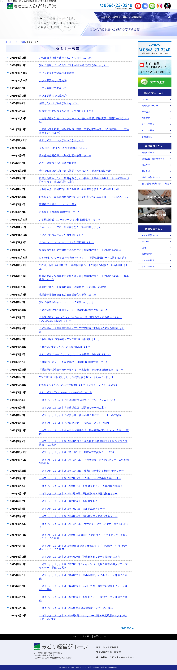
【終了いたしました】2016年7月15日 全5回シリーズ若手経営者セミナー (80, 478)
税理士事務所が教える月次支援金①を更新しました (67, 294)
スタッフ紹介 (148, 124)
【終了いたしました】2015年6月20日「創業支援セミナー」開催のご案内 (79, 556)
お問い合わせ (100, 636)
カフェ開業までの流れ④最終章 (56, 73)
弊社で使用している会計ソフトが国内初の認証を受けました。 (74, 65)
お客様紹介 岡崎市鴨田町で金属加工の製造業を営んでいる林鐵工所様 (79, 189)
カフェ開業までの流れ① (53, 95)
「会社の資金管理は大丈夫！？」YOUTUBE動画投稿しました (73, 309)
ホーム (8, 42)
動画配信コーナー (150, 105)
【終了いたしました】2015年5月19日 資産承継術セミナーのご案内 (76, 608)
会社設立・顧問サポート (153, 159)
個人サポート (148, 171)
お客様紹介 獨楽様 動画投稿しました (59, 212)
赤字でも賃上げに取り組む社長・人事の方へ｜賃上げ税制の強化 (75, 170)
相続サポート (148, 152)
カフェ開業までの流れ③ (53, 80)
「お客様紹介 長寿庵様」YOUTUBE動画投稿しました (69, 339)
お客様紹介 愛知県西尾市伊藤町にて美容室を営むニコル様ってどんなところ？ (84, 196)
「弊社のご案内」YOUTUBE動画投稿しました (65, 346)
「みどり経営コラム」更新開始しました (61, 234)
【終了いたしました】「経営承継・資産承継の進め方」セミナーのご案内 (80, 415)
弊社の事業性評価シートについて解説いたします (66, 302)
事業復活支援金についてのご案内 (57, 204)
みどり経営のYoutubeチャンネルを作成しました (65, 392)
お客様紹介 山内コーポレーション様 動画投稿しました (69, 219)
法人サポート (148, 165)
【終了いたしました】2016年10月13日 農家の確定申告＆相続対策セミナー (81, 470)
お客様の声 (147, 254)
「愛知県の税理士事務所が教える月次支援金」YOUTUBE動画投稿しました (81, 369)
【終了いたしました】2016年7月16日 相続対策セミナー (71, 501)
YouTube (145, 242)
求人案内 (87, 636)
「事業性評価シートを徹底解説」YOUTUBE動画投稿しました (73, 362)
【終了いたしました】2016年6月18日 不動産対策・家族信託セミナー (78, 516)
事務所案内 (147, 137)
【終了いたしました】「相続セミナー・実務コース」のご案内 (74, 422)
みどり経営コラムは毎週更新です (57, 163)
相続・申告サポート (151, 177)
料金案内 (146, 118)
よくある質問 (148, 260)
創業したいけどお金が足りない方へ (59, 103)
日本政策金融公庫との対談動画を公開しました (65, 155)
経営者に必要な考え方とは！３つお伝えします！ (66, 111)
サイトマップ (148, 266)
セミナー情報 (19, 42)
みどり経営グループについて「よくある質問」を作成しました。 (75, 354)
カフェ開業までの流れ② (53, 88)
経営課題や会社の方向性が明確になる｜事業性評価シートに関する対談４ (80, 250)
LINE (144, 248)
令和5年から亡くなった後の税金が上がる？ (63, 148)
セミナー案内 (148, 130)
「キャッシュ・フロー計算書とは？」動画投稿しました (70, 227)
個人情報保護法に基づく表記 (155, 183)
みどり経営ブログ (150, 235)
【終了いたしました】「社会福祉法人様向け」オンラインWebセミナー (78, 400)
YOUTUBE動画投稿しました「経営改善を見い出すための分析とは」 (77, 377)
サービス (146, 112)
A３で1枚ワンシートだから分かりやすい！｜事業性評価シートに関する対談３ (83, 257)
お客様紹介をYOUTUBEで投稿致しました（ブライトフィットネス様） (78, 384)
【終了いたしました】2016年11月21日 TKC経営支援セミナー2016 (76, 452)
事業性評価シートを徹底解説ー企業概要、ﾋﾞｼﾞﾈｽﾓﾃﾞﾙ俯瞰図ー (74, 287)
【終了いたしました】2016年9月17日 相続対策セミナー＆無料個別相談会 (81, 486)
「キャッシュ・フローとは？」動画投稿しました (66, 242)
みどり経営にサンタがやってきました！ (61, 140)
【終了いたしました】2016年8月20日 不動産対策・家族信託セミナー (78, 493)
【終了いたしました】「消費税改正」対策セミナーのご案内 (72, 407)
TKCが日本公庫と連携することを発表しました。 (66, 57)
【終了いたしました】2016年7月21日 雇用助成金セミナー (72, 508)
